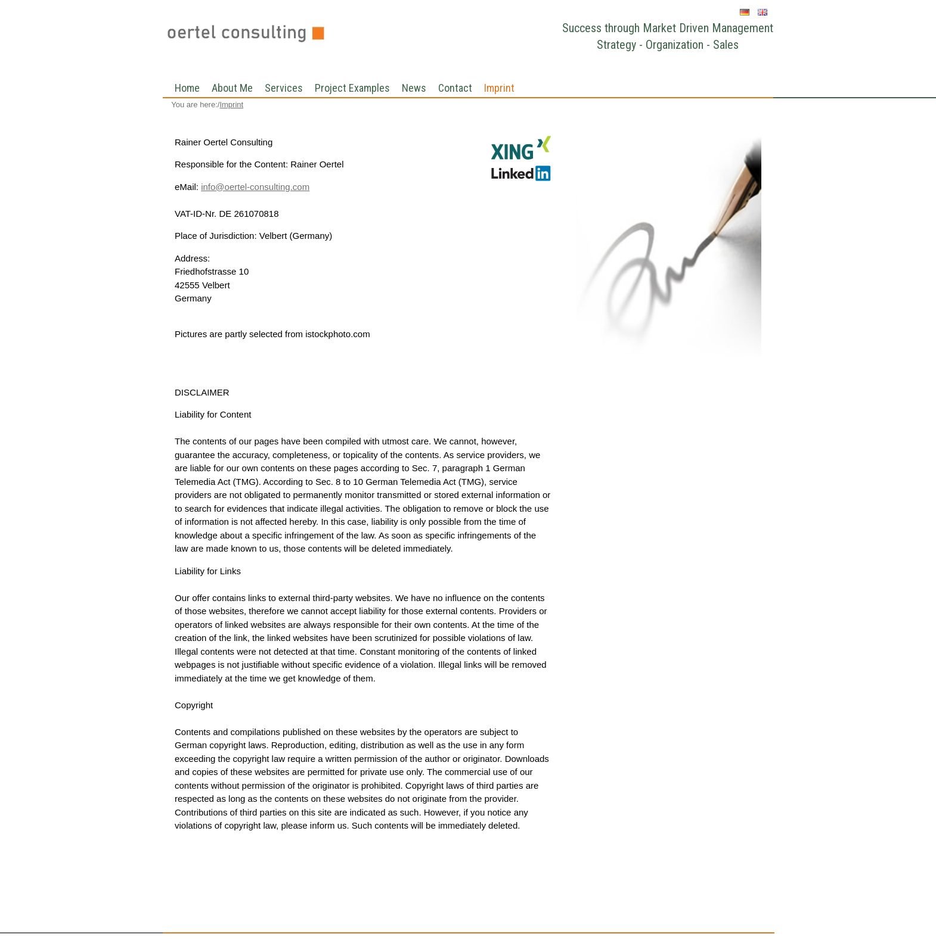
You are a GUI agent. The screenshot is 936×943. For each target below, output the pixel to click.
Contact (455, 88)
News (414, 88)
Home (187, 88)
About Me (232, 88)
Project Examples (352, 88)
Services (284, 88)
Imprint (499, 88)
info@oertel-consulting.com (255, 187)
